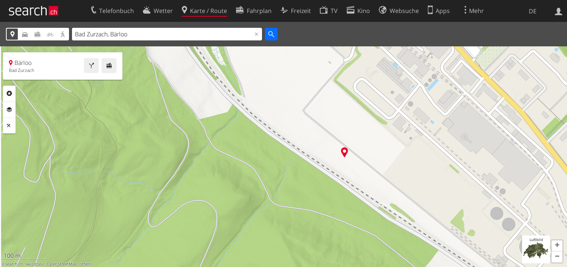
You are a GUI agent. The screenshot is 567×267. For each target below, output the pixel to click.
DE (533, 11)
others (85, 264)
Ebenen (9, 110)
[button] (557, 245)
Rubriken (9, 93)
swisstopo (35, 264)
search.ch (14, 264)
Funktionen (9, 126)
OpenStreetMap (62, 264)
